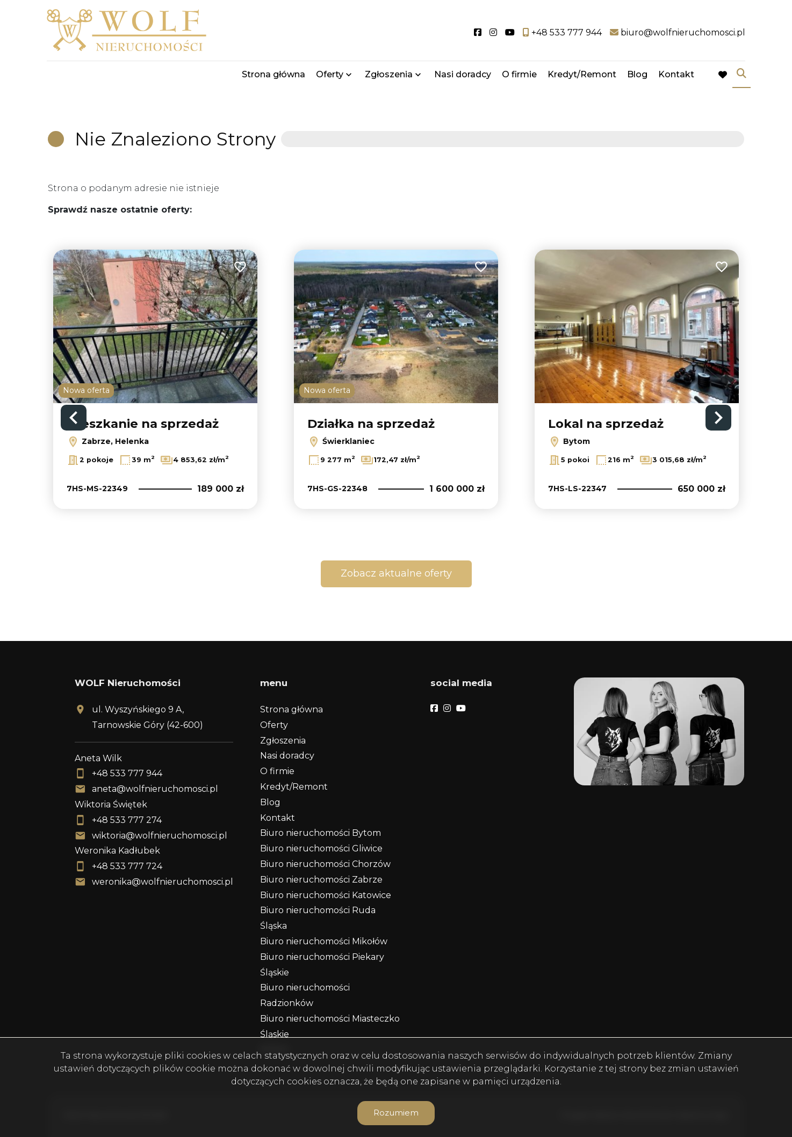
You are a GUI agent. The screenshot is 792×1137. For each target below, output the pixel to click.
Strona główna (273, 76)
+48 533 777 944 (127, 773)
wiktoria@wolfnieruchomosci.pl (159, 835)
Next (718, 418)
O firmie (519, 76)
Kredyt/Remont (582, 76)
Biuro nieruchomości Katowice (325, 895)
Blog (637, 76)
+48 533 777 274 (127, 820)
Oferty (329, 76)
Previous (74, 418)
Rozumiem (396, 1112)
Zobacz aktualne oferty (396, 573)
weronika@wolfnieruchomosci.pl (162, 882)
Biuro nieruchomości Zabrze (321, 879)
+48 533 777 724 (127, 866)
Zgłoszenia (389, 76)
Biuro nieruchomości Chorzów (325, 864)
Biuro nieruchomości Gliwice (321, 848)
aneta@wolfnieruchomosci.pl (155, 789)
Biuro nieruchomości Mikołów (323, 941)
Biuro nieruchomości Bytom (320, 833)
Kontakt (676, 76)
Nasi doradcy (462, 76)
